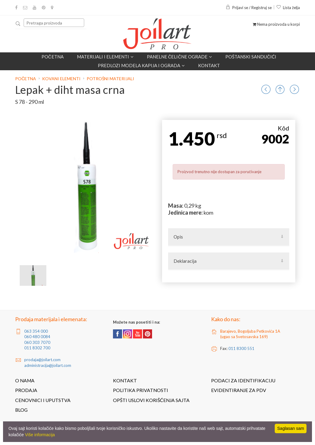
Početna (52, 56)
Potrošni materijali (110, 78)
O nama (25, 380)
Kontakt (209, 65)
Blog (21, 410)
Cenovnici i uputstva (43, 400)
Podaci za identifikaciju (243, 380)
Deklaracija (185, 261)
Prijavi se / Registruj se (249, 7)
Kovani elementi (61, 78)
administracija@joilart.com (47, 365)
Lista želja (288, 7)
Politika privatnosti (140, 390)
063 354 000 (36, 331)
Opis (178, 236)
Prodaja (26, 390)
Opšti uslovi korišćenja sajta (151, 400)
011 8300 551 (241, 348)
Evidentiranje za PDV (238, 390)
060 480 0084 (37, 336)
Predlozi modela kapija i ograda (141, 65)
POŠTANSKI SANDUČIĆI (250, 56)
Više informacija (40, 434)
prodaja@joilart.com (42, 359)
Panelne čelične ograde (179, 56)
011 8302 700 (37, 347)
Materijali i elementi (105, 56)
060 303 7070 (37, 342)
